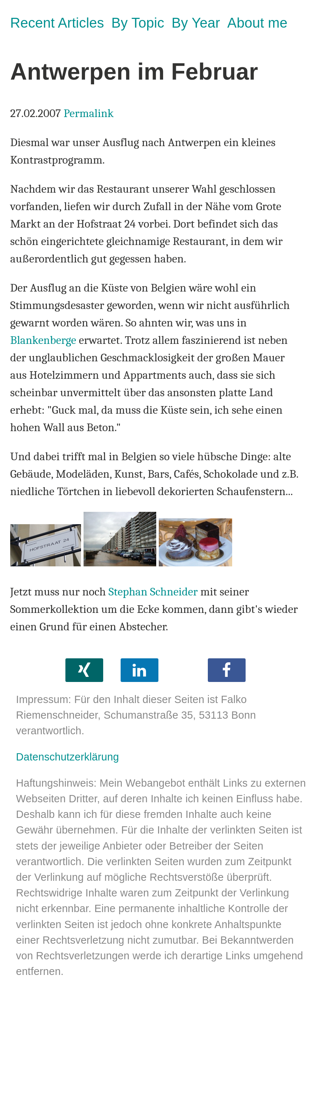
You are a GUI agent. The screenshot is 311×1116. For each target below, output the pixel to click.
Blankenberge (43, 340)
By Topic (137, 23)
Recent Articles (57, 23)
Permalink (89, 113)
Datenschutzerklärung (67, 757)
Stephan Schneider (153, 591)
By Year (195, 23)
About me (257, 23)
